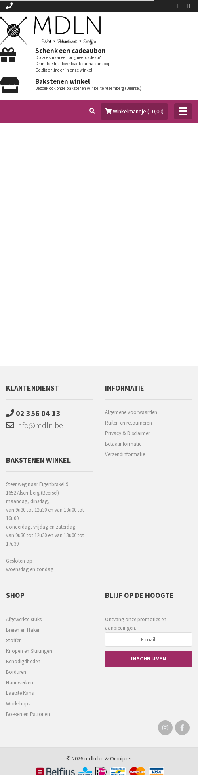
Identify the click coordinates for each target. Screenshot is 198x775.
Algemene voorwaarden (131, 412)
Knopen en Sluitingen (29, 651)
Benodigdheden (23, 661)
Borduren (16, 672)
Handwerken (19, 682)
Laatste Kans (20, 693)
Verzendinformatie (125, 454)
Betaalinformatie (123, 443)
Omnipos (121, 758)
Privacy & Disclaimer (127, 433)
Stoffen (14, 640)
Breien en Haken (23, 629)
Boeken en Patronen (28, 714)
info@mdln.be (34, 425)
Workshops (18, 703)
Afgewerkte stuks (24, 619)
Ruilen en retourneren (128, 422)
